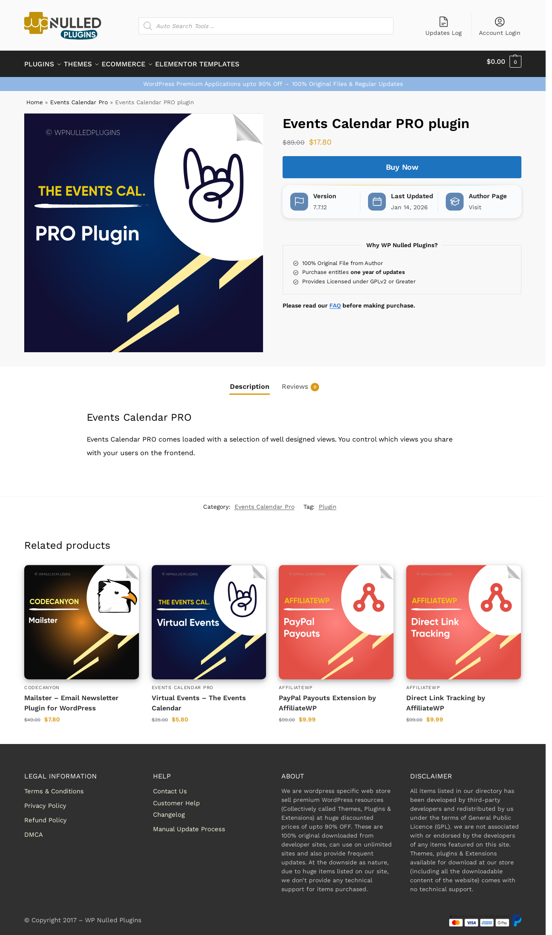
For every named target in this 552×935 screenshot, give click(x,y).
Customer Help (176, 798)
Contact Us (170, 786)
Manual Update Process (189, 824)
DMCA (33, 830)
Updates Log (443, 26)
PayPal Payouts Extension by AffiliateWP (327, 698)
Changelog (169, 810)
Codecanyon (41, 683)
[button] (504, 61)
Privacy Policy (45, 801)
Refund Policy (45, 815)
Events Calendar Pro (79, 97)
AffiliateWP (296, 683)
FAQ (335, 300)
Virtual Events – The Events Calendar (199, 698)
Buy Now (402, 162)
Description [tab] (249, 382)
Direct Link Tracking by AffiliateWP (445, 698)
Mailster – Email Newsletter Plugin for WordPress (71, 698)
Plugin (328, 502)
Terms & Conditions (54, 786)
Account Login (500, 26)
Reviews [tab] (300, 382)
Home (34, 97)
